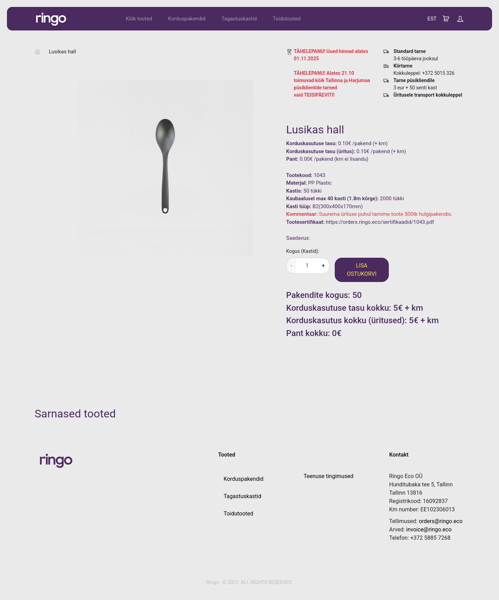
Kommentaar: (302, 214)
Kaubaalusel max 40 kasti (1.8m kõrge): (332, 198)
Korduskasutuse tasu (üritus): (320, 151)
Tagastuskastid (239, 19)
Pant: (292, 159)
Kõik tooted (139, 19)
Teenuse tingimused (328, 476)
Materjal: (296, 183)
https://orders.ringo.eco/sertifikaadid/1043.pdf (380, 222)
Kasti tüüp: (298, 206)
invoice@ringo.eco (429, 529)
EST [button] (432, 19)
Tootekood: (299, 175)
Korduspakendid (186, 19)
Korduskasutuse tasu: (311, 143)
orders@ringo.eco (440, 521)
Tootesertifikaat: (305, 222)
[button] (460, 18)
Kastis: (294, 191)
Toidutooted (286, 19)
